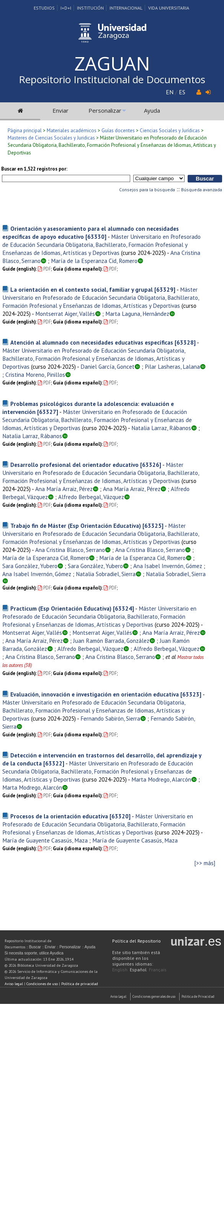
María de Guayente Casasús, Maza (45, 840)
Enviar (60, 110)
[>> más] (205, 863)
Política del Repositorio (136, 941)
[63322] (53, 763)
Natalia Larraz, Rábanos (161, 428)
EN (169, 92)
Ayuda (152, 110)
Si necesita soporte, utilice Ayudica (34, 953)
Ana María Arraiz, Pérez (64, 489)
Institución (90, 8)
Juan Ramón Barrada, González (111, 640)
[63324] (123, 608)
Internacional (126, 8)
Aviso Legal (118, 996)
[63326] (150, 464)
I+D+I (65, 8)
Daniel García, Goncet (107, 366)
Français (158, 969)
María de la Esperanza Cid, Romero (94, 260)
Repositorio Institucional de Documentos (112, 79)
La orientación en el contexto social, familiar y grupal (81, 289)
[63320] (120, 816)
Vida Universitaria (168, 8)
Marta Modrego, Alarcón (161, 779)
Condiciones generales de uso (153, 996)
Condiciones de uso (42, 983)
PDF (44, 269)
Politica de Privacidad (197, 996)
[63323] (190, 694)
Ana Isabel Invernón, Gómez (167, 566)
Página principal (25, 130)
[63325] (153, 525)
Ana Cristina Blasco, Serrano (70, 550)
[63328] (185, 342)
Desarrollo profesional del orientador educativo (74, 464)
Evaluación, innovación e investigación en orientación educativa (94, 694)
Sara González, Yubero (29, 566)
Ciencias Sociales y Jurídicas (170, 130)
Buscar (35, 947)
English (120, 969)
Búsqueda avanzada (201, 189)
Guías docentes (118, 130)
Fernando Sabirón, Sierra (110, 718)
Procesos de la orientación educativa (59, 816)
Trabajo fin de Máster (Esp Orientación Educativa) (75, 525)
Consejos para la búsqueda (147, 189)
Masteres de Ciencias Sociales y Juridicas (51, 138)
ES (182, 92)
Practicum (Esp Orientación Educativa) (60, 608)
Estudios (44, 8)
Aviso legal (14, 983)
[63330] (95, 236)
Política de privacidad (79, 983)
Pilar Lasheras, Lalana (172, 366)
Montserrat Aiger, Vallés (65, 313)
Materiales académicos (71, 130)
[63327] (47, 412)
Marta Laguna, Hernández (137, 313)
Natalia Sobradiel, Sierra (106, 574)
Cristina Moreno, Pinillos (35, 374)
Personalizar (104, 110)
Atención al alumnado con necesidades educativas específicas (91, 342)
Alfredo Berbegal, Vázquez (91, 497)
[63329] (164, 289)
